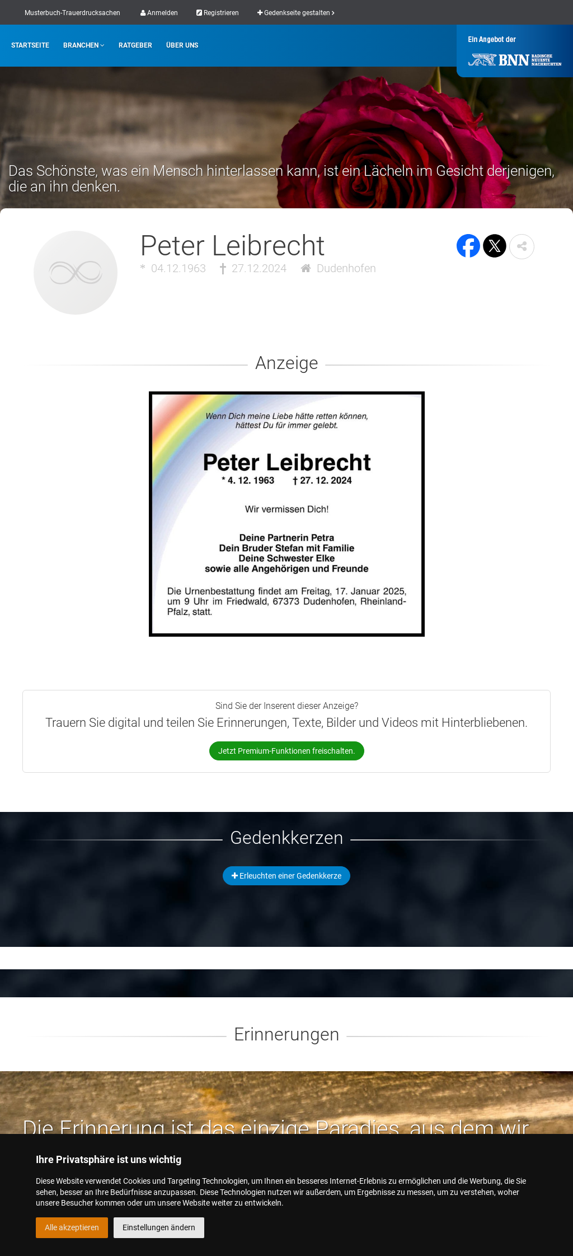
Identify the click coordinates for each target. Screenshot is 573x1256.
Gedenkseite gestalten (295, 13)
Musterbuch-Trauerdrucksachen (72, 13)
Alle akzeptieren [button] (72, 1227)
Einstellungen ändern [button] (159, 1227)
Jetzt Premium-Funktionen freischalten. (286, 750)
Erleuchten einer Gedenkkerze (286, 875)
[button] (521, 246)
